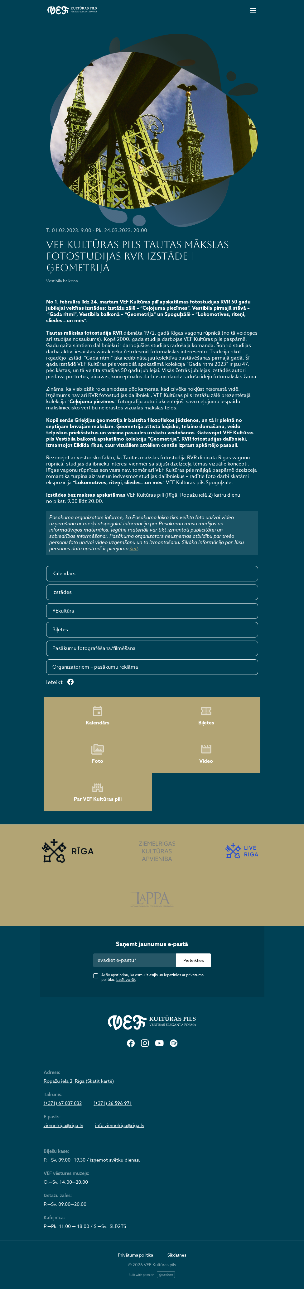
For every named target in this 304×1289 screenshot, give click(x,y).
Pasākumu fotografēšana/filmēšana (94, 648)
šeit (134, 548)
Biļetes (60, 629)
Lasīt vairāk (126, 979)
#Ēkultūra (63, 611)
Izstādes (62, 592)
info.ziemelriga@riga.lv (119, 1125)
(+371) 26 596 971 (113, 1103)
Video (206, 754)
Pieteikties (193, 960)
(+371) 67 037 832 (63, 1103)
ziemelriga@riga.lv (63, 1125)
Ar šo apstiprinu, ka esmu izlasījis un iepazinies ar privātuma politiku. (152, 977)
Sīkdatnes (176, 1255)
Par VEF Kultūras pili (98, 792)
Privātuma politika (135, 1255)
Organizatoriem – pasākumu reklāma (95, 667)
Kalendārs (63, 573)
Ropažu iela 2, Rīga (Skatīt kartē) (79, 1081)
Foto (97, 754)
